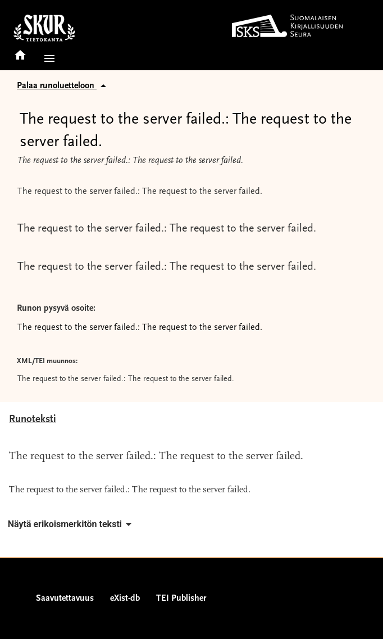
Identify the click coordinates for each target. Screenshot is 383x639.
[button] (47, 58)
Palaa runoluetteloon (63, 86)
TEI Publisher (181, 598)
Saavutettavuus (65, 598)
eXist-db (125, 598)
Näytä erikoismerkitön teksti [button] (71, 524)
